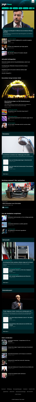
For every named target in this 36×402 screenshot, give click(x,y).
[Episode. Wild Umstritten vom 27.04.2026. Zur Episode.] (18, 194)
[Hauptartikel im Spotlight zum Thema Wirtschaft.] (6, 240)
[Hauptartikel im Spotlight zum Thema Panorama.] (6, 134)
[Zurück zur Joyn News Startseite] (7, 5)
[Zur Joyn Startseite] (33, 1)
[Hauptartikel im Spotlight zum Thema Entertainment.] (7, 290)
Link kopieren (5, 207)
